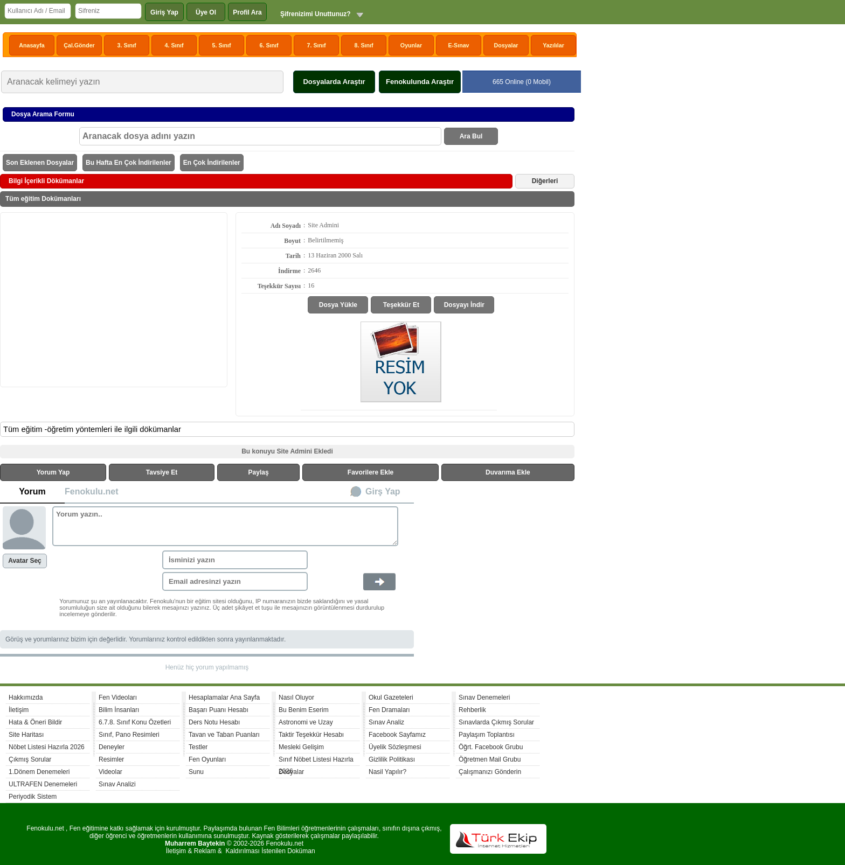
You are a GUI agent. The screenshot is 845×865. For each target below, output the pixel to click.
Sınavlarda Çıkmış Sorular (496, 722)
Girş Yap (382, 491)
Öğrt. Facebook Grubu (491, 747)
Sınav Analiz (386, 722)
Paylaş (258, 472)
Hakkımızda (26, 697)
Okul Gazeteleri (391, 697)
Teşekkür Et (401, 305)
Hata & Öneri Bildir (35, 722)
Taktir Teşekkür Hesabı (311, 734)
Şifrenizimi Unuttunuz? (315, 14)
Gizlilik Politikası (392, 759)
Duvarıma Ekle (508, 472)
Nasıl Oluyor (296, 697)
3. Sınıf (126, 45)
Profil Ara (247, 12)
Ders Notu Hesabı (214, 722)
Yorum (32, 491)
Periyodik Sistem (33, 796)
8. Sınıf (364, 45)
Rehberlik (472, 710)
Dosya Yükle (338, 305)
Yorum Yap (53, 472)
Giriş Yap (164, 12)
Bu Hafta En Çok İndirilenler (128, 162)
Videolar (110, 772)
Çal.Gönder (79, 45)
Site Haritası (26, 734)
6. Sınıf (269, 45)
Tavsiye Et (161, 472)
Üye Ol (206, 12)
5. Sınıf (221, 45)
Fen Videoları (118, 697)
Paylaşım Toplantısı (487, 734)
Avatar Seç (24, 560)
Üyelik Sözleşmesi (395, 747)
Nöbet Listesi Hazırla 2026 (47, 747)
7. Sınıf (316, 45)
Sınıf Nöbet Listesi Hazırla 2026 (316, 761)
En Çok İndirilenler (211, 162)
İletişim (19, 710)
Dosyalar (506, 45)
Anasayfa (31, 45)
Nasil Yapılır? (387, 772)
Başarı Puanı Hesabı (218, 710)
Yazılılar (553, 45)
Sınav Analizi (117, 784)
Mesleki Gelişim (301, 747)
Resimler (111, 759)
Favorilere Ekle (370, 472)
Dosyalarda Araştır (334, 82)
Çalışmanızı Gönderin (490, 772)
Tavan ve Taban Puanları (224, 734)
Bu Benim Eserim (304, 710)
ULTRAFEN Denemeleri (43, 784)
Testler (198, 747)
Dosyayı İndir (464, 305)
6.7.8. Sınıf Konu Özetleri (135, 722)
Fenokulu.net (92, 491)
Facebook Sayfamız (397, 734)
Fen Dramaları (389, 710)
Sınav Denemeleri (484, 697)
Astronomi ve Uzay (306, 722)
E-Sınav (458, 45)
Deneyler (111, 747)
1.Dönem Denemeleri (39, 772)
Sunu (196, 772)
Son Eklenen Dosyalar (40, 162)
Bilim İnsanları (119, 710)
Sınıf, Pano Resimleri (129, 734)
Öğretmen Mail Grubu (490, 759)
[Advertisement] (113, 299)
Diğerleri (545, 181)
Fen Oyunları (207, 759)
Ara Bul (471, 136)
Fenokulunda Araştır (420, 82)
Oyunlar (411, 45)
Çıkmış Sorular (30, 759)
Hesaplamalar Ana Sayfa (224, 697)
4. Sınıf (174, 45)
